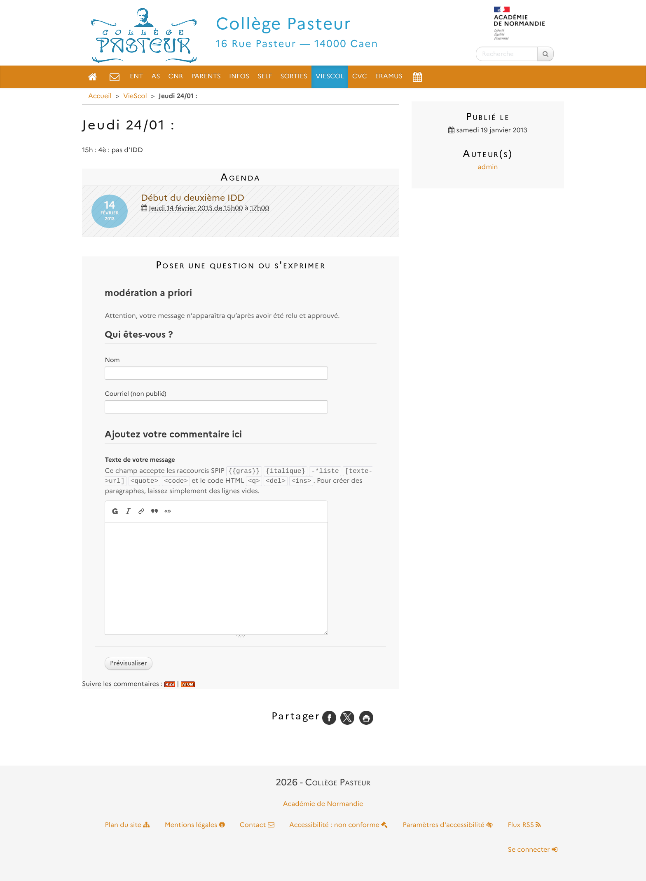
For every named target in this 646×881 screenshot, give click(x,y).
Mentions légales (195, 825)
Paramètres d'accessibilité (448, 825)
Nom (112, 360)
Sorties (293, 76)
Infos (239, 76)
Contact (257, 825)
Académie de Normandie (323, 804)
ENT (136, 76)
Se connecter (532, 850)
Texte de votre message (140, 459)
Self (264, 76)
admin (488, 167)
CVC (359, 76)
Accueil (100, 96)
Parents (206, 76)
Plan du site (127, 825)
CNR (176, 76)
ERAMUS (389, 76)
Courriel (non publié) (135, 393)
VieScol (330, 76)
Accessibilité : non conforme (338, 825)
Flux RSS (524, 825)
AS (155, 76)
